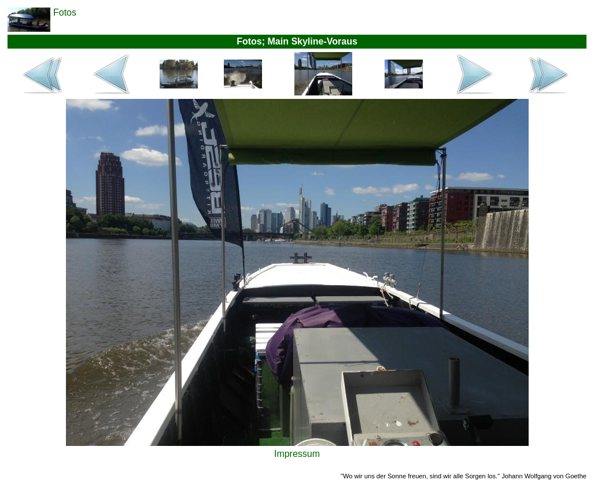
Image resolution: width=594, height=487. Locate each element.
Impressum (297, 454)
